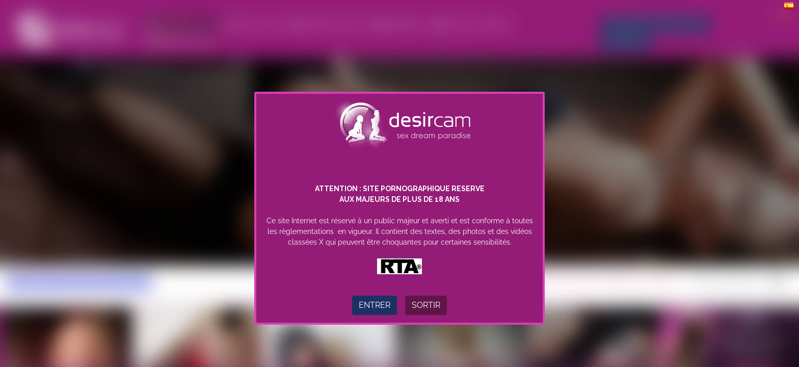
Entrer (374, 305)
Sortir (426, 305)
